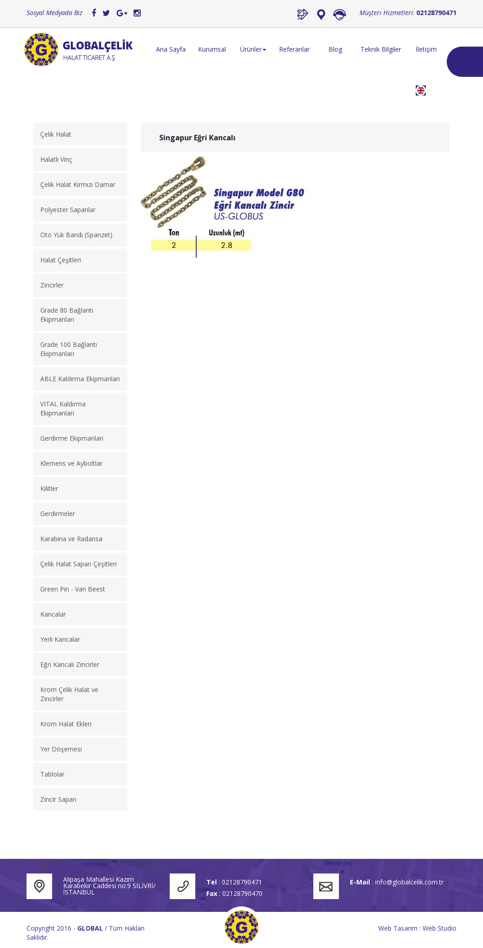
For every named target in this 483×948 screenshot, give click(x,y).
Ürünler (253, 49)
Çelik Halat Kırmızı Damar (77, 184)
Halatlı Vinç (56, 159)
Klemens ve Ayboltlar (71, 463)
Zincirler (52, 285)
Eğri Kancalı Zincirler (69, 664)
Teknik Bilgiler (380, 49)
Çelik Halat (55, 134)
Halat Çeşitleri (60, 260)
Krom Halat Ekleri (65, 723)
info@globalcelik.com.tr (409, 882)
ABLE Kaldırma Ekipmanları (80, 378)
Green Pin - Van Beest (72, 589)
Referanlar (294, 49)
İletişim (426, 49)
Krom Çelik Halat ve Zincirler (69, 694)
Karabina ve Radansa (71, 538)
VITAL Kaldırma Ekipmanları (63, 408)
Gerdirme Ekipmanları (71, 438)
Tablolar (52, 774)
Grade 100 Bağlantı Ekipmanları (68, 349)
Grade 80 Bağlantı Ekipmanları (66, 315)
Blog (335, 49)
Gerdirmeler (57, 513)
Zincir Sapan (58, 799)
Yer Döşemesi (61, 749)
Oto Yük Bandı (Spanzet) (76, 234)
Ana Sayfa (171, 49)
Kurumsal (212, 49)
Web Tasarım (398, 928)
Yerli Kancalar (60, 639)
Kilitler (49, 488)
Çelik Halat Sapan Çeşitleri (78, 563)
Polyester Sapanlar (68, 209)
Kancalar (53, 614)
